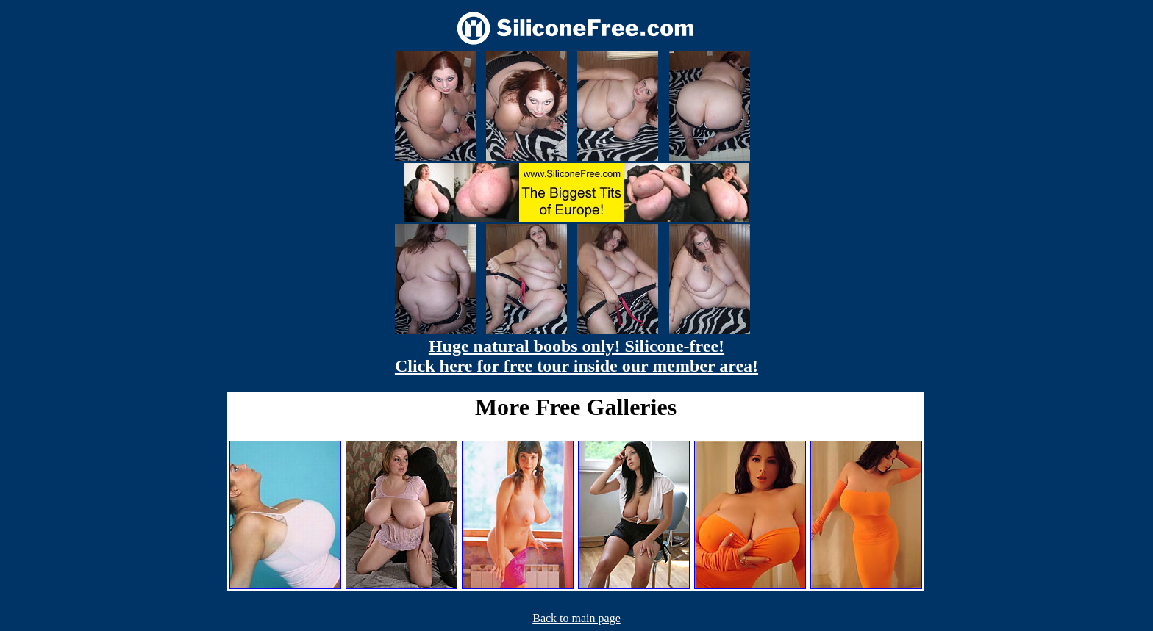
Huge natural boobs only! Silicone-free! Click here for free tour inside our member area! (576, 355)
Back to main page (576, 618)
